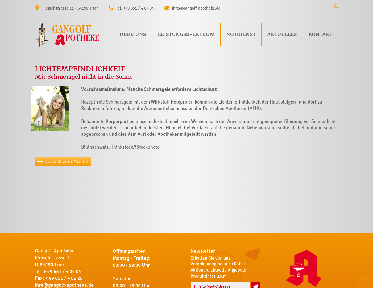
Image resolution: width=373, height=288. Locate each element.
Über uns (132, 34)
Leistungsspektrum (186, 34)
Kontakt (320, 34)
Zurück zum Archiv (67, 161)
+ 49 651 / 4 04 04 (62, 271)
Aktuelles (282, 34)
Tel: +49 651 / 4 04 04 (135, 8)
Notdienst (241, 34)
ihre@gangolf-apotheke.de (196, 8)
